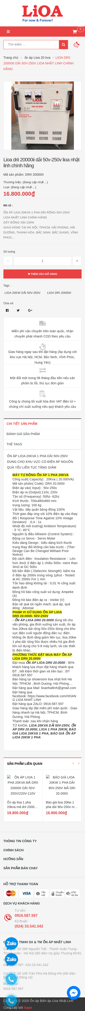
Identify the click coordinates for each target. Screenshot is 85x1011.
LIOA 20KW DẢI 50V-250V (23, 292)
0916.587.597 (26, 915)
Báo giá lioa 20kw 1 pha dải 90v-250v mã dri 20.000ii (61, 807)
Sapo (28, 1007)
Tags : (7, 285)
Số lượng (9, 251)
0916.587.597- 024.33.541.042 (26, 965)
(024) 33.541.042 (29, 926)
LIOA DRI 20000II (59, 292)
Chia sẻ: (8, 303)
